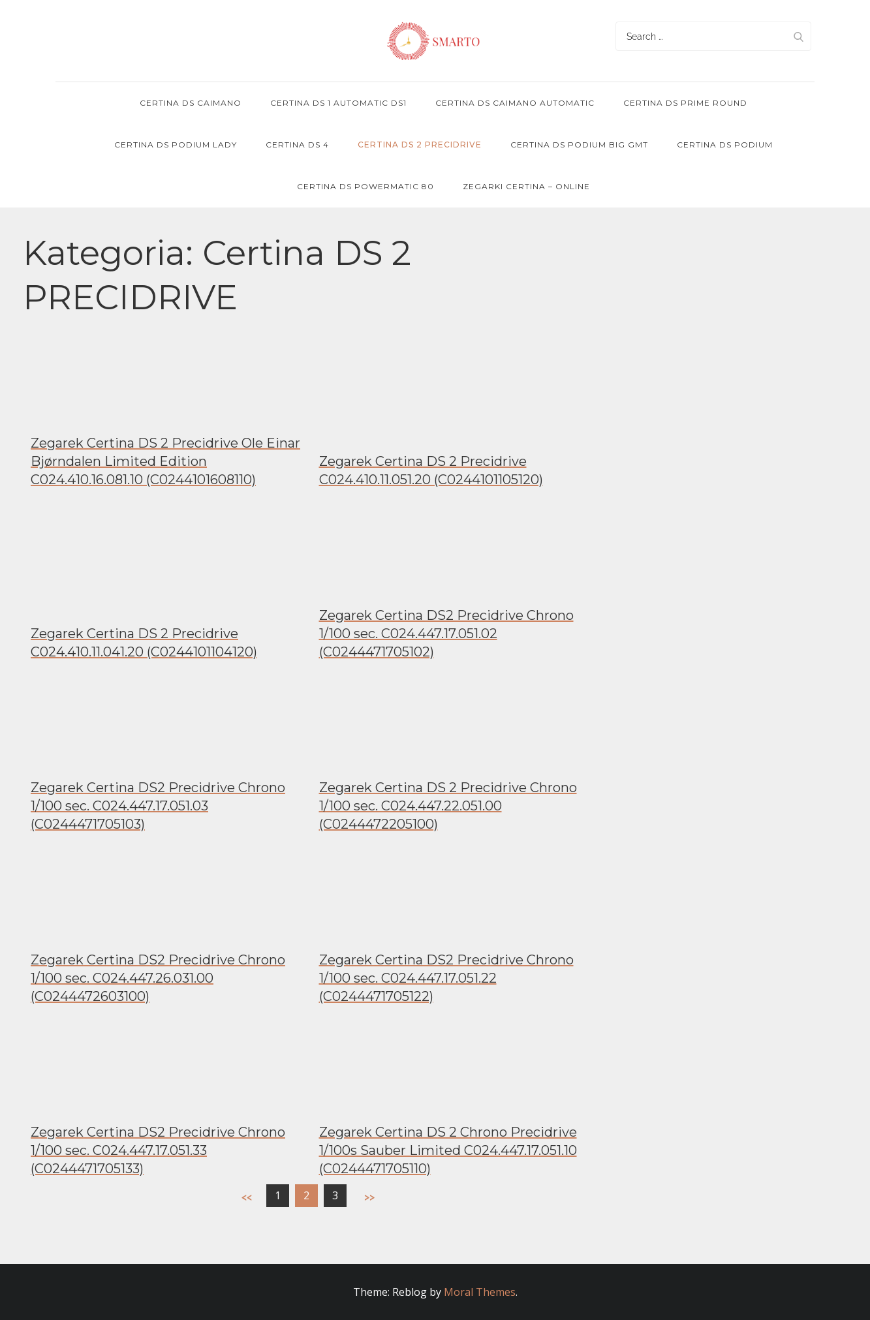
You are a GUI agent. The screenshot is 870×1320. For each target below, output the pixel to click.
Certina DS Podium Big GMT (579, 144)
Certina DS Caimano (190, 103)
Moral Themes (480, 1292)
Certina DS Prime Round (685, 103)
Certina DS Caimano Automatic (515, 103)
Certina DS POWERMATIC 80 (365, 186)
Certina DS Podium (725, 144)
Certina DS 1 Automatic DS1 (338, 103)
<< (246, 1197)
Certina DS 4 (297, 144)
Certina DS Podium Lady (175, 144)
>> (369, 1197)
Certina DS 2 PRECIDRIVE (420, 144)
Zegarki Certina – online (526, 186)
